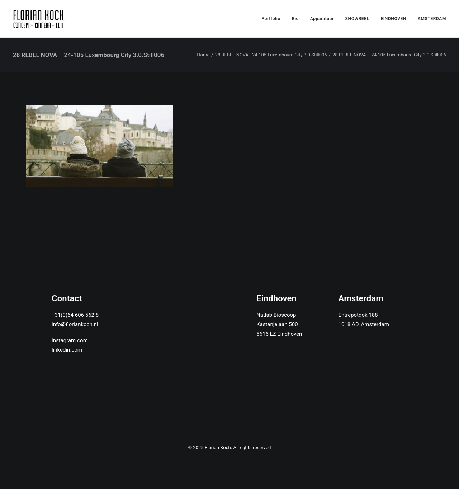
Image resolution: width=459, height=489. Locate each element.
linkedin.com (67, 350)
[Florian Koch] (39, 19)
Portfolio (270, 18)
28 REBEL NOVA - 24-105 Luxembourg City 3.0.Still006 (271, 54)
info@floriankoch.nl (75, 324)
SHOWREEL (357, 18)
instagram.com (70, 340)
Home (203, 54)
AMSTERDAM (432, 18)
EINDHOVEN (393, 18)
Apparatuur (322, 18)
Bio (295, 18)
